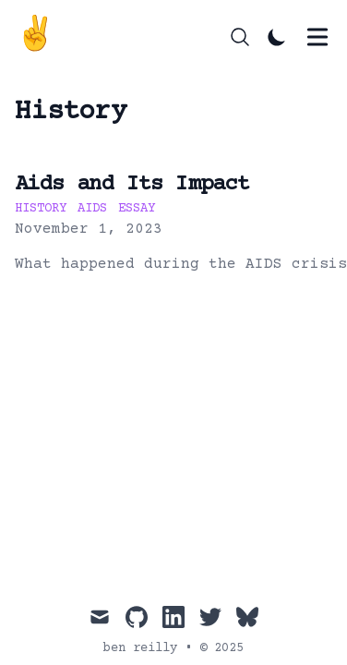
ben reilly (140, 648)
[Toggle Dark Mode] (277, 37)
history (40, 208)
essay (136, 208)
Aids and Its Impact (132, 184)
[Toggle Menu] (317, 37)
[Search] (240, 37)
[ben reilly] (41, 36)
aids (92, 208)
